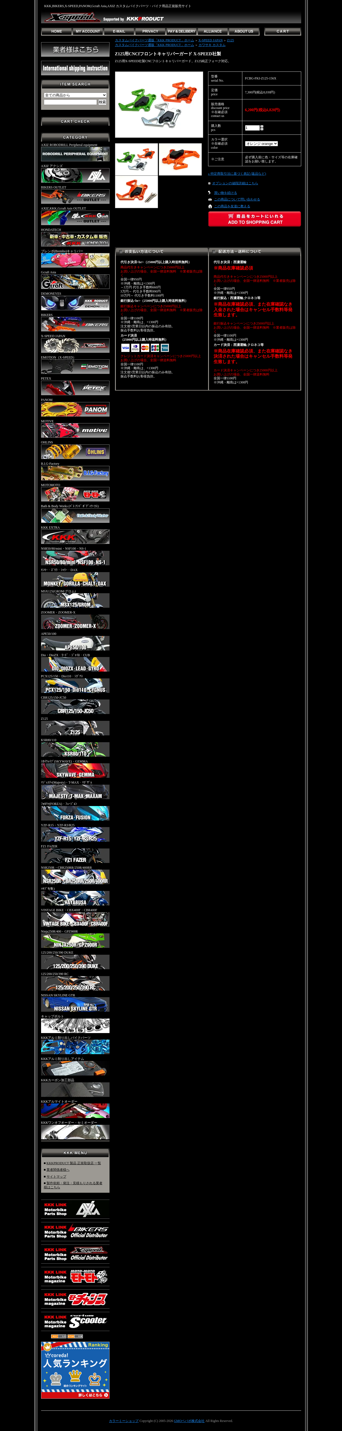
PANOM (75, 407)
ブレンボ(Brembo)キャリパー (75, 258)
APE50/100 (75, 641)
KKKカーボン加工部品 (75, 1087)
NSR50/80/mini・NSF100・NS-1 (75, 556)
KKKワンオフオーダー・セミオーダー (75, 1130)
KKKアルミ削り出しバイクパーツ (75, 1045)
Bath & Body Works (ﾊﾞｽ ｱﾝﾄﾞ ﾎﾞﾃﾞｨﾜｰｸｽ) (75, 513)
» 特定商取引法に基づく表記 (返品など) (237, 174)
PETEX (75, 386)
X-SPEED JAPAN (75, 343)
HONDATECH (75, 237)
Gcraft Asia (75, 279)
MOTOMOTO (75, 492)
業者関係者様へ (58, 1170)
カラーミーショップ (124, 1421)
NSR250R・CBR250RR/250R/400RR (75, 875)
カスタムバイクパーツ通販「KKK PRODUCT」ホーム (154, 40)
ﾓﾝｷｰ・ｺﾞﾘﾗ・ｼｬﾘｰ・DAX (75, 577)
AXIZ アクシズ (75, 173)
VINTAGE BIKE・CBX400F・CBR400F (75, 917)
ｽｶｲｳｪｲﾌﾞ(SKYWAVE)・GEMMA (75, 768)
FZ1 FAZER (75, 853)
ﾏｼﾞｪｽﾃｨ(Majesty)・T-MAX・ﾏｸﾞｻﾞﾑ (75, 790)
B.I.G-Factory (75, 471)
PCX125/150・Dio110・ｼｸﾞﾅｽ (75, 683)
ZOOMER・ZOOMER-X (75, 619)
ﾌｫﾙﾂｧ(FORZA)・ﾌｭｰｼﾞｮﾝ (75, 811)
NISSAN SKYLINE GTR (75, 1002)
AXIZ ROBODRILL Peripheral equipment (75, 152)
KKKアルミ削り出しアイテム (75, 1066)
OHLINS (75, 449)
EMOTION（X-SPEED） (75, 364)
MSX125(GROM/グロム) (75, 598)
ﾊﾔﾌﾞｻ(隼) (75, 896)
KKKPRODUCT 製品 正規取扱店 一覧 (74, 1163)
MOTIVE (75, 428)
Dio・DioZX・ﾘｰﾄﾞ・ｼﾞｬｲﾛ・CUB (75, 662)
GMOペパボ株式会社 (189, 1421)
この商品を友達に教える (232, 206)
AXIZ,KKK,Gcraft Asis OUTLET (75, 216)
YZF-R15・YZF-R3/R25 (75, 832)
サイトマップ (56, 1176)
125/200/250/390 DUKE (75, 960)
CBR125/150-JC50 (75, 705)
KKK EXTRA (75, 535)
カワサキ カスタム (212, 45)
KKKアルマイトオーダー (75, 1109)
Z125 (75, 726)
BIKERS (75, 322)
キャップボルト (75, 1023)
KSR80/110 (75, 747)
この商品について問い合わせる (237, 199)
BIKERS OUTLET (75, 194)
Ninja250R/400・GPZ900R (75, 939)
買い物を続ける (225, 193)
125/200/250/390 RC (75, 981)
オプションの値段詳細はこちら (235, 183)
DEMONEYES (75, 301)
